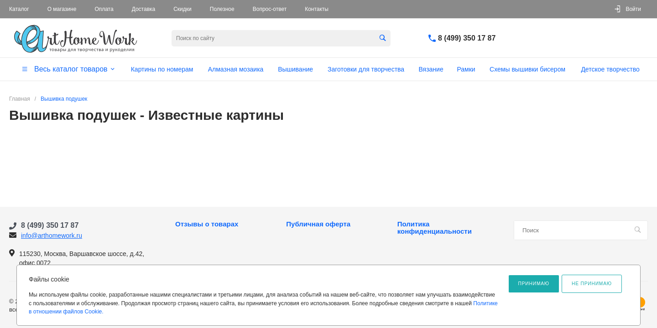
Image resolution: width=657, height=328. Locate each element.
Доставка (144, 9)
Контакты (316, 9)
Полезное (222, 9)
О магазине (62, 9)
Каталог (19, 9)
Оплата (103, 9)
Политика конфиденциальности (434, 227)
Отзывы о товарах (206, 224)
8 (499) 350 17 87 (466, 38)
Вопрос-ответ (270, 9)
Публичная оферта (318, 224)
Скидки (182, 9)
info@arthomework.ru (51, 235)
